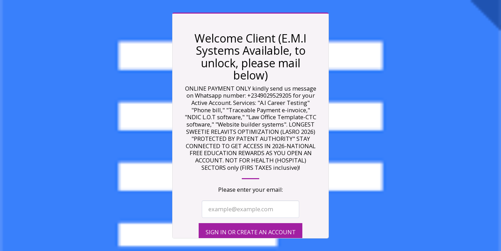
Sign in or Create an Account (251, 232)
